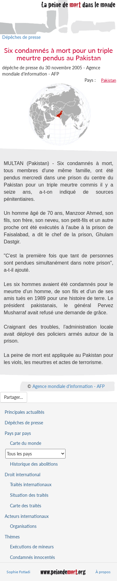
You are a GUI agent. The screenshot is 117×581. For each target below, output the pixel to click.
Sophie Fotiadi (18, 571)
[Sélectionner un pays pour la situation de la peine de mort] (35, 454)
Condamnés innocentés (32, 557)
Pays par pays (18, 433)
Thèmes (12, 536)
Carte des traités (25, 505)
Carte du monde (25, 443)
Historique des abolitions (34, 464)
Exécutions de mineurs (32, 546)
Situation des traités (29, 495)
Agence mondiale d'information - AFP (68, 386)
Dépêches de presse (21, 37)
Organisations (23, 526)
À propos (102, 571)
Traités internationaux (30, 484)
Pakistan (108, 80)
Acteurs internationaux (27, 516)
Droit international (22, 474)
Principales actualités (24, 412)
